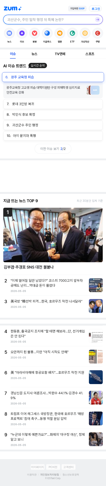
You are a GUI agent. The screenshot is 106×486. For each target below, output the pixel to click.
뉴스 (34, 54)
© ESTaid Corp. (53, 478)
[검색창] (47, 19)
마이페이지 (37, 467)
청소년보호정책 (70, 474)
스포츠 (89, 54)
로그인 (96, 8)
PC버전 (53, 467)
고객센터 (68, 467)
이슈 (13, 54)
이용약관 (31, 474)
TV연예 (60, 54)
